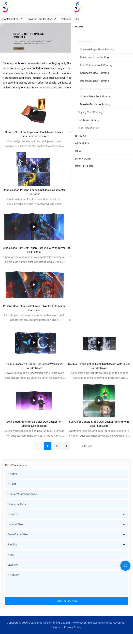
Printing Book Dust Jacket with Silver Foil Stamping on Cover (34, 307)
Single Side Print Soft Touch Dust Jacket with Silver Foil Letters (34, 249)
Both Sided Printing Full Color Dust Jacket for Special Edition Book (34, 423)
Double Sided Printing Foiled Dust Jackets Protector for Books (34, 191)
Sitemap (57, 627)
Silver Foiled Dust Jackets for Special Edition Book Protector (99, 249)
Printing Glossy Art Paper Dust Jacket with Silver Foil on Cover (34, 365)
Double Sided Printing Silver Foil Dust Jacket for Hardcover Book (99, 307)
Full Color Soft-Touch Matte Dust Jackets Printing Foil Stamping (99, 191)
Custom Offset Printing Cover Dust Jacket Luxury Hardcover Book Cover (34, 134)
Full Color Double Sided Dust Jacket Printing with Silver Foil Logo (99, 423)
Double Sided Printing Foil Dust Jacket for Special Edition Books (99, 134)
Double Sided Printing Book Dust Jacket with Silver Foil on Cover (99, 365)
